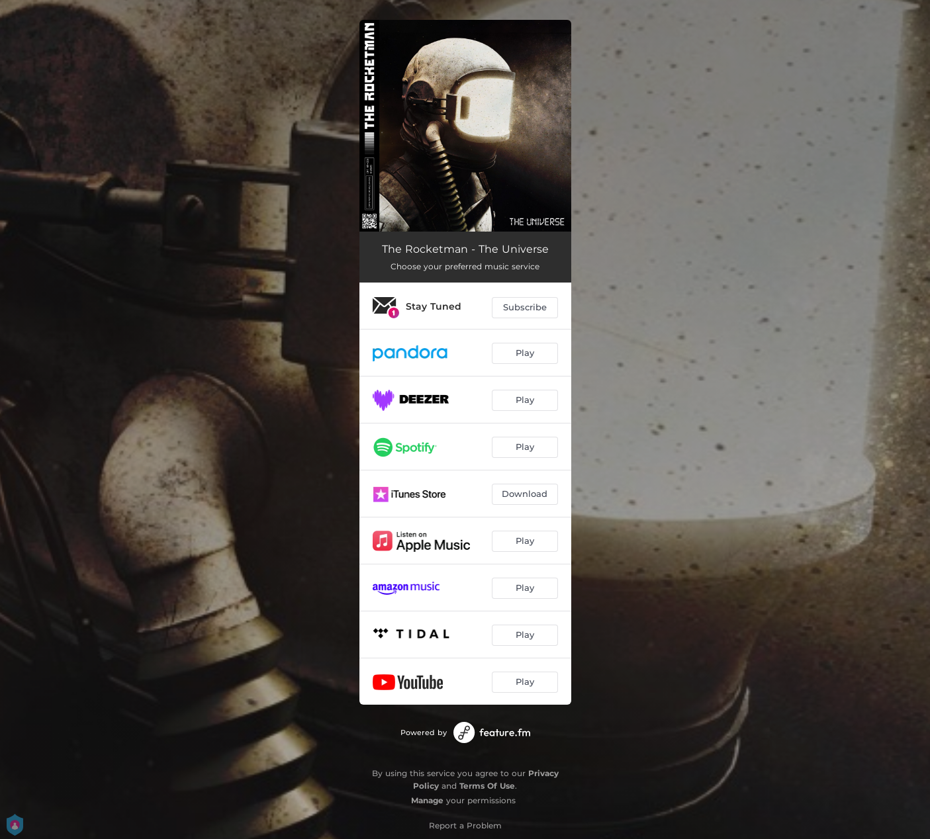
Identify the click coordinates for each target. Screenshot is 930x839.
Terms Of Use (487, 786)
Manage (427, 800)
